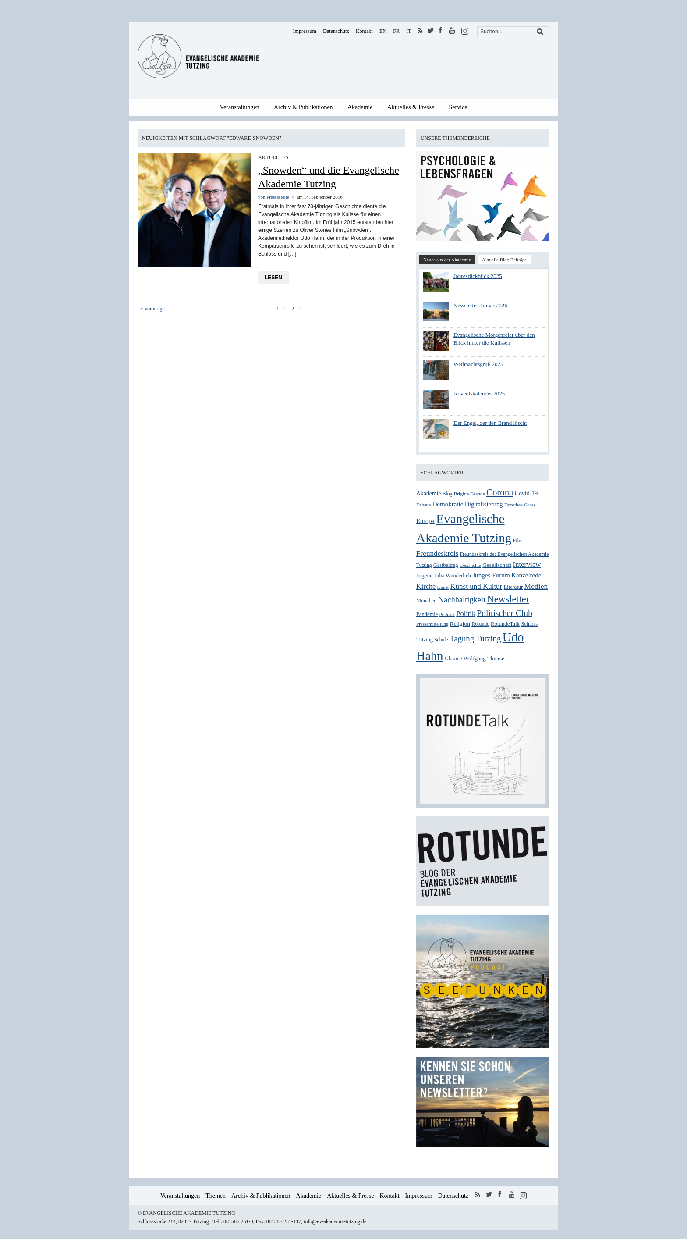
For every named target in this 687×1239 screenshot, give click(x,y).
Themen (215, 1196)
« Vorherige (152, 309)
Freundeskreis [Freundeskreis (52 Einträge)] (437, 553)
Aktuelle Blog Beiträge (504, 259)
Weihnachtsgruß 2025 (478, 364)
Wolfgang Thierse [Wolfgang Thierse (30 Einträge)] (484, 658)
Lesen (273, 277)
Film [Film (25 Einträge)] (518, 541)
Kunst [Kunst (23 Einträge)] (443, 587)
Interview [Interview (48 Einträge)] (527, 564)
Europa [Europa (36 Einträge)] (425, 520)
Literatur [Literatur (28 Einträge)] (513, 587)
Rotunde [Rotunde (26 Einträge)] (480, 624)
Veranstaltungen (239, 107)
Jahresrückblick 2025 (477, 276)
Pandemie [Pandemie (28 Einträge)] (427, 614)
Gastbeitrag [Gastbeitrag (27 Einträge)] (445, 565)
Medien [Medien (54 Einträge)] (536, 586)
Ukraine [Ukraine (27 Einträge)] (453, 658)
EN (382, 31)
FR (396, 31)
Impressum (304, 31)
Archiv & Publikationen (303, 107)
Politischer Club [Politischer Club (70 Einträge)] (504, 613)
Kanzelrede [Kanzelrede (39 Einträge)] (526, 575)
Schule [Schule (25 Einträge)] (441, 640)
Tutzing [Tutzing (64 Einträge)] (488, 638)
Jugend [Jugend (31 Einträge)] (424, 575)
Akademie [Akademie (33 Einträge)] (428, 493)
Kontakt (364, 31)
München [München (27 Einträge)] (426, 601)
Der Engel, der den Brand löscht (490, 423)
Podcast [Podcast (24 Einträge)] (447, 614)
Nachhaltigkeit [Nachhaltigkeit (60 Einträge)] (462, 599)
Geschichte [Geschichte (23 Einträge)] (470, 565)
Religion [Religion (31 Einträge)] (460, 623)
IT (408, 31)
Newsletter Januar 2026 (480, 305)
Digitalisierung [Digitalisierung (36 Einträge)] (484, 504)
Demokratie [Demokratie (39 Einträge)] (447, 504)
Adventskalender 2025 (479, 393)
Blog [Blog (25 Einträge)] (448, 494)
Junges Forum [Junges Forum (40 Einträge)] (491, 575)
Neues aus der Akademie (447, 259)
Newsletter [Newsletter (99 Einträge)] (508, 599)
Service (458, 107)
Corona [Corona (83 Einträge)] (499, 492)
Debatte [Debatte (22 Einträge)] (423, 504)
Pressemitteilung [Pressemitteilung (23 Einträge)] (432, 624)
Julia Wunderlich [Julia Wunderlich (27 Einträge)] (452, 576)
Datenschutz (336, 31)
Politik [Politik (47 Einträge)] (465, 613)
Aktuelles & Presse (410, 107)
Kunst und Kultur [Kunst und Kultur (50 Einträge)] (476, 586)
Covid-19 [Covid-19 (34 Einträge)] (526, 493)
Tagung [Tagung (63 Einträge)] (462, 638)
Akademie (360, 107)
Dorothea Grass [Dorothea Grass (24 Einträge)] (519, 504)
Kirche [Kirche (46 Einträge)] (426, 586)
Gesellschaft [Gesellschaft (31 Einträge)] (496, 565)
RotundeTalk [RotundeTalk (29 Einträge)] (505, 624)
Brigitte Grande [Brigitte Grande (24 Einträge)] (469, 493)
